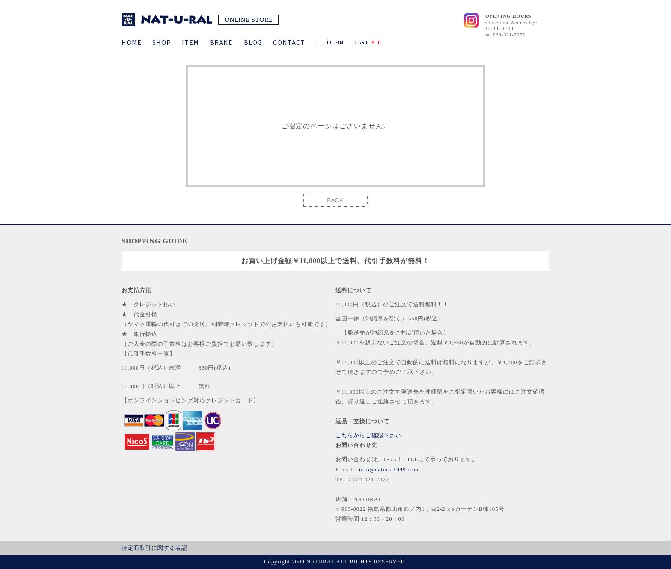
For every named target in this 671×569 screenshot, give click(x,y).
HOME (132, 42)
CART (367, 42)
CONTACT (289, 42)
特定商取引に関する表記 (154, 548)
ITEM (190, 42)
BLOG (253, 42)
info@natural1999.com (389, 470)
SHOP (161, 42)
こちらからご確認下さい (368, 436)
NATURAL (200, 19)
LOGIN (335, 42)
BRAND (221, 42)
